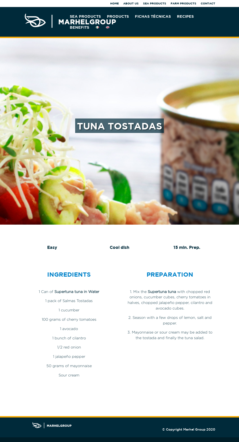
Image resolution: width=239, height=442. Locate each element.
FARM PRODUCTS (183, 3)
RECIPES (185, 16)
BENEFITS (79, 27)
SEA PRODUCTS (154, 3)
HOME (114, 3)
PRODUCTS (118, 16)
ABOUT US (131, 3)
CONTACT (208, 3)
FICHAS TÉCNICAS (153, 16)
